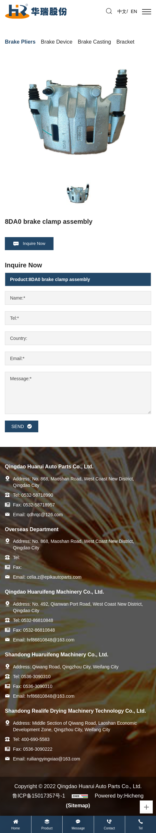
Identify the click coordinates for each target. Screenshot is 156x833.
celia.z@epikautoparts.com (54, 577)
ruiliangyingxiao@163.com (53, 758)
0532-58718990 (37, 495)
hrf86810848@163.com (51, 639)
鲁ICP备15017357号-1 (38, 796)
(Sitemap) (78, 805)
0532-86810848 (37, 620)
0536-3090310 (36, 676)
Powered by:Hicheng (119, 796)
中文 (121, 11)
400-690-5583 (35, 739)
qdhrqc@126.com (45, 514)
